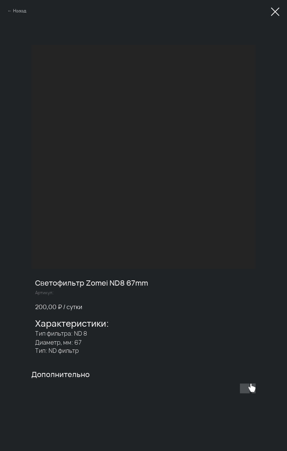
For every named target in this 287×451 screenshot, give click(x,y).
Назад (19, 10)
